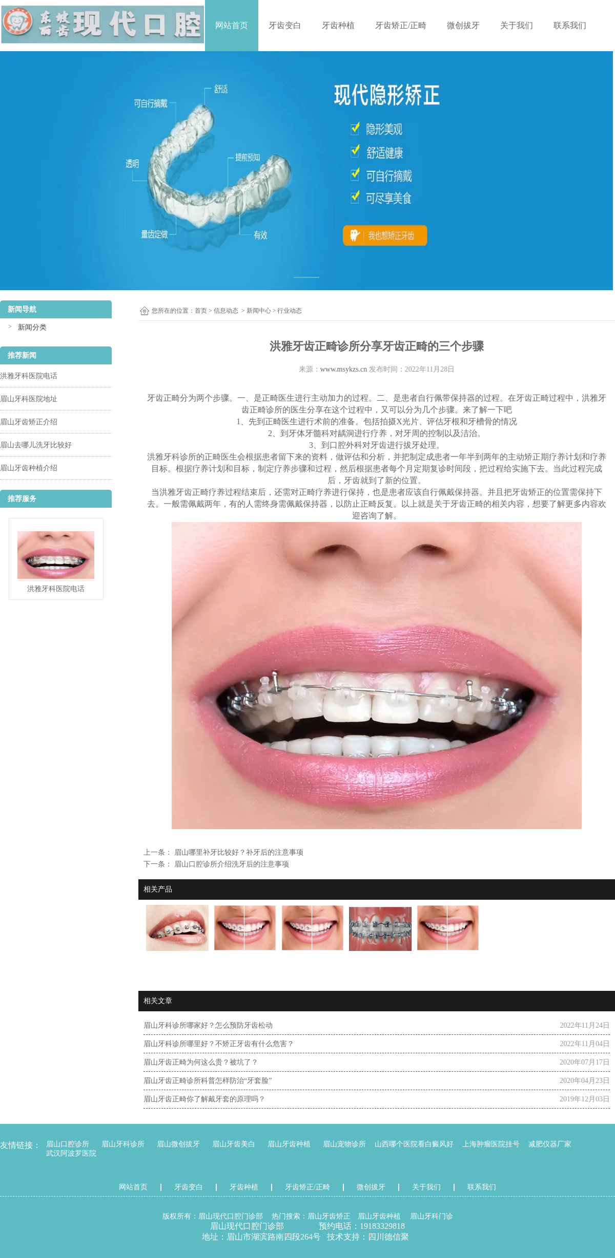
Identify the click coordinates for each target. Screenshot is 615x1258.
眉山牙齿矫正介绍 (28, 422)
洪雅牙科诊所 (171, 456)
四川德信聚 (388, 1236)
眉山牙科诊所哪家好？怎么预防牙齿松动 (208, 1025)
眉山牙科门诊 (431, 1216)
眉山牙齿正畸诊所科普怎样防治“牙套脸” (208, 1081)
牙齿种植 (338, 25)
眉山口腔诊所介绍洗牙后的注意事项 (230, 864)
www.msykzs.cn (343, 369)
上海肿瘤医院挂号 (491, 1144)
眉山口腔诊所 (67, 1144)
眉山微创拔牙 (178, 1144)
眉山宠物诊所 (344, 1144)
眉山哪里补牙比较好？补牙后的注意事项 (237, 852)
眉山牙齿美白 (233, 1144)
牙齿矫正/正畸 (400, 25)
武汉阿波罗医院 (71, 1153)
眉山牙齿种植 (289, 1144)
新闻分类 (32, 327)
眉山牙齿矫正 (329, 1216)
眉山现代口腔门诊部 (230, 1216)
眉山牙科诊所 (123, 1144)
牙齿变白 (285, 25)
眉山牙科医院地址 (28, 399)
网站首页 (231, 25)
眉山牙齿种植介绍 (28, 468)
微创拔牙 (463, 25)
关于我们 (516, 25)
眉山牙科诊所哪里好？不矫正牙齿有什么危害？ (219, 1044)
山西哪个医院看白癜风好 (414, 1144)
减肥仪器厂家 (549, 1144)
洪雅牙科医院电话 (28, 376)
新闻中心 (259, 310)
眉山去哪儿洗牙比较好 (36, 445)
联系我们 (570, 25)
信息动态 (226, 310)
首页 (201, 310)
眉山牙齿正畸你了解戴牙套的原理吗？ (204, 1099)
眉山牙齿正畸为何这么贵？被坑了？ (201, 1062)
